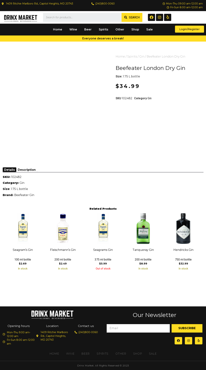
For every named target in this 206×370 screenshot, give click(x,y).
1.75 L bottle (131, 76)
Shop (135, 29)
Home (57, 29)
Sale (149, 29)
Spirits (103, 29)
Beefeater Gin (24, 195)
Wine (73, 29)
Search (134, 17)
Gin (141, 56)
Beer (88, 29)
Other (119, 29)
